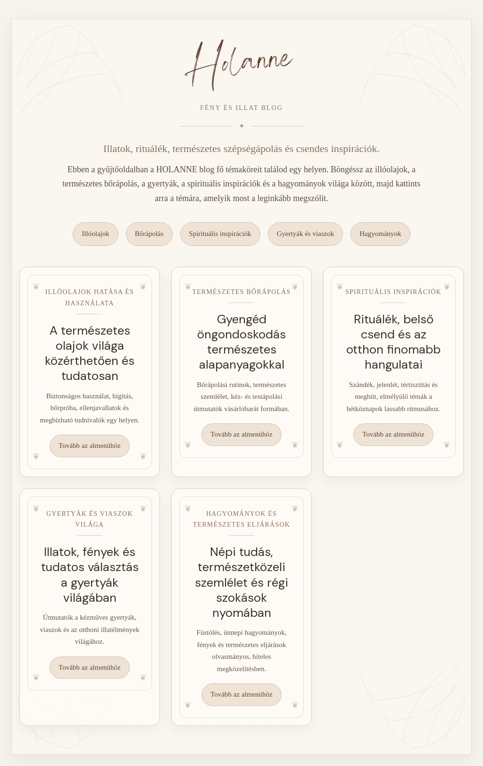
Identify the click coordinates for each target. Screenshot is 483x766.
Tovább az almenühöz (89, 445)
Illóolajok (95, 233)
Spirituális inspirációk (220, 233)
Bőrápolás (149, 233)
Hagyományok (380, 233)
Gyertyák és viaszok (305, 233)
